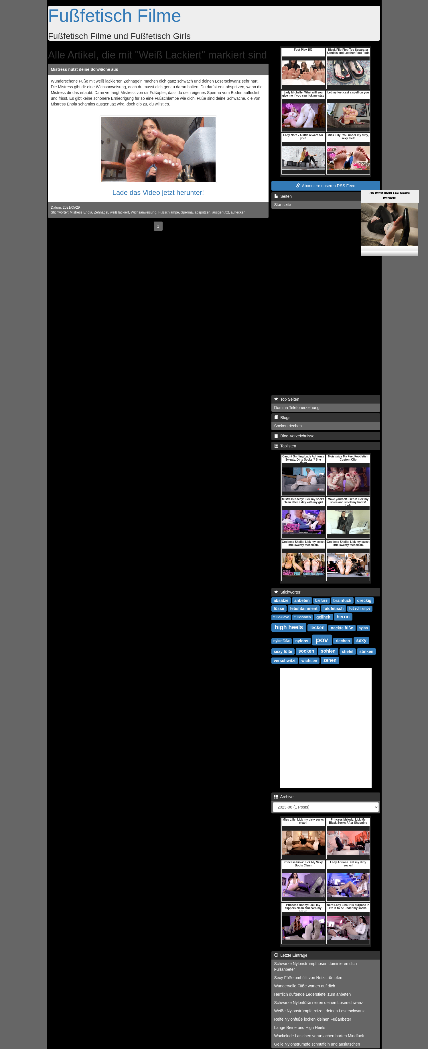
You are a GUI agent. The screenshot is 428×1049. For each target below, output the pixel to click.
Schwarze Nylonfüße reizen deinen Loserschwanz (318, 1002)
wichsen (309, 660)
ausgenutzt (220, 212)
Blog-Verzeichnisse (294, 436)
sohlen (328, 651)
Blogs (282, 417)
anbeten (302, 600)
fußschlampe (359, 608)
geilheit (323, 616)
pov (322, 639)
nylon (363, 628)
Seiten (283, 196)
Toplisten (285, 446)
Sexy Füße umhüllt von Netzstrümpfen (308, 977)
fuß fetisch (334, 608)
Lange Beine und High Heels (299, 1027)
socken (306, 651)
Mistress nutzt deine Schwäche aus (84, 69)
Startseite (282, 204)
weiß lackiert (119, 212)
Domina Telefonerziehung (297, 407)
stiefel (347, 651)
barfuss (321, 600)
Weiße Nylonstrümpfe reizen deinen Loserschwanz (319, 1011)
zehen (330, 660)
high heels (289, 627)
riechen (343, 640)
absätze (281, 600)
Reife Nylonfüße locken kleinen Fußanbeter (312, 1019)
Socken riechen (288, 426)
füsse (279, 608)
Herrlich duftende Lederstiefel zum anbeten (312, 994)
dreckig (364, 600)
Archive (284, 796)
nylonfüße (281, 641)
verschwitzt (284, 660)
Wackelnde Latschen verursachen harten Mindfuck (319, 1036)
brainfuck (342, 600)
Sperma (187, 212)
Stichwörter (287, 592)
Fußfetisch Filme (115, 15)
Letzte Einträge (290, 955)
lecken (317, 627)
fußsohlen (302, 617)
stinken (366, 651)
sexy (361, 640)
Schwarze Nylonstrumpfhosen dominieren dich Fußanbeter (315, 966)
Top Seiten (286, 399)
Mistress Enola (81, 212)
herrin (343, 616)
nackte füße (342, 627)
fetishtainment (303, 608)
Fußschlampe (168, 212)
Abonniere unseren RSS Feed (326, 185)
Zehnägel (101, 212)
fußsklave (281, 617)
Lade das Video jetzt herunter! (158, 192)
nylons (301, 640)
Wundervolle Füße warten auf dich (304, 986)
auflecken (238, 212)
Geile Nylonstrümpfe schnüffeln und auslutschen (317, 1044)
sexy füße (283, 651)
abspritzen (202, 212)
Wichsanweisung (143, 212)
